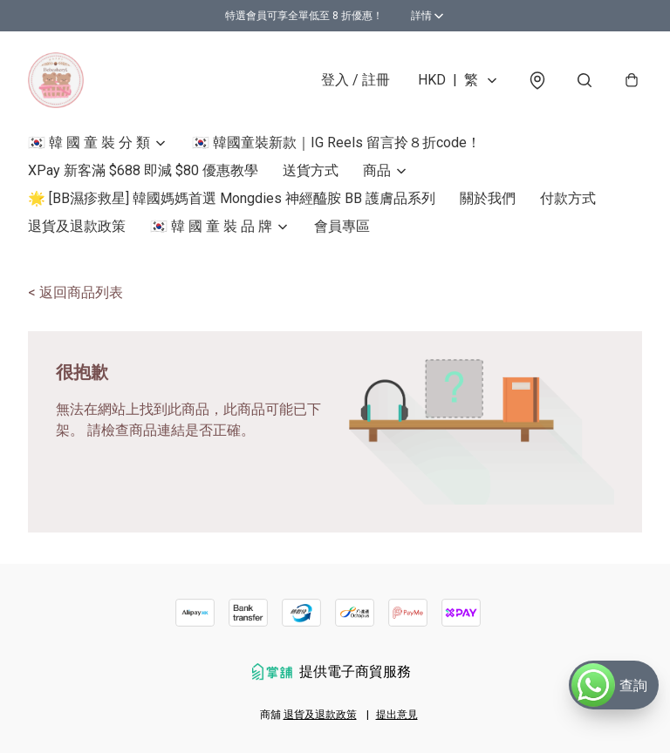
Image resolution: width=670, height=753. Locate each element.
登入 (355, 79)
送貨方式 (310, 170)
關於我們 (488, 198)
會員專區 (342, 226)
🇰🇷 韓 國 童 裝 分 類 (89, 142)
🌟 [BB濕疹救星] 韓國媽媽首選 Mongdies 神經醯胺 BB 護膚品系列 (231, 198)
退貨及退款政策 (77, 226)
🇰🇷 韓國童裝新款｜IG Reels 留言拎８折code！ (336, 142)
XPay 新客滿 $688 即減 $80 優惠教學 (143, 170)
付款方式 (568, 198)
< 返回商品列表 (75, 292)
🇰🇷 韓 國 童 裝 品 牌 (211, 226)
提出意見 (397, 715)
